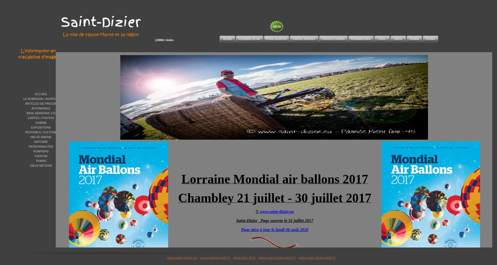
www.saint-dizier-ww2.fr (317, 258)
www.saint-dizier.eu (182, 258)
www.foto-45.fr (244, 258)
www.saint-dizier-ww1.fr (277, 258)
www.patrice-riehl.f (214, 258)
